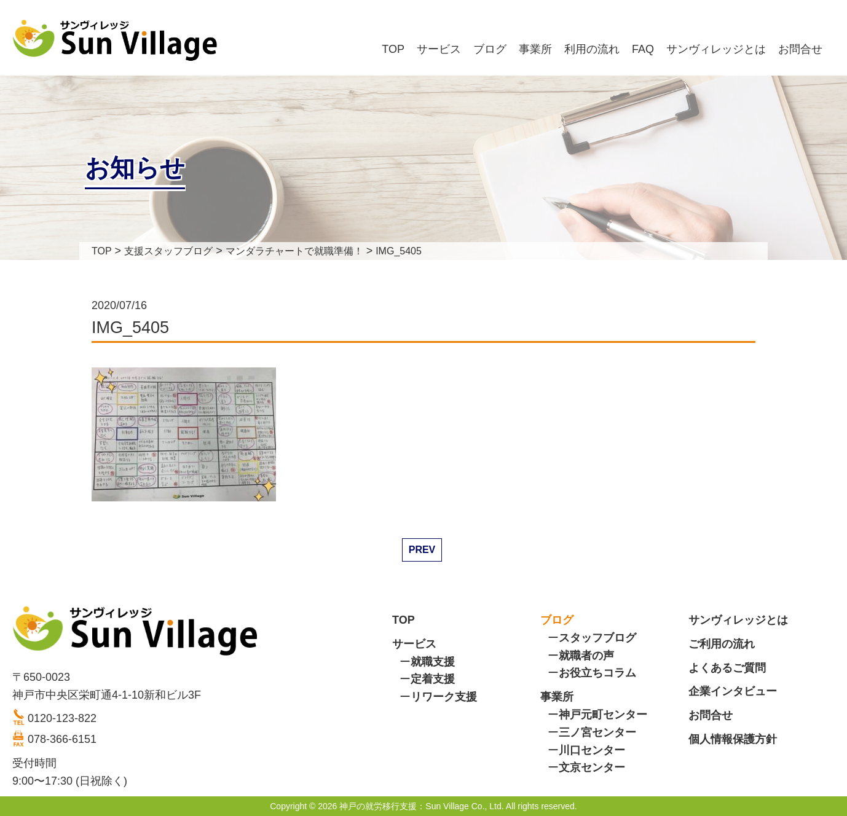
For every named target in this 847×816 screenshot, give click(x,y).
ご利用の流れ (721, 644)
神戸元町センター (603, 714)
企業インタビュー (732, 691)
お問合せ (800, 49)
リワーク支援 (444, 697)
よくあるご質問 (727, 668)
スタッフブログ (597, 638)
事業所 (535, 49)
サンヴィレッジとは (716, 49)
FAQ (643, 49)
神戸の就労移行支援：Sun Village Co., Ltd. (421, 806)
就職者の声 (586, 655)
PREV (422, 549)
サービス (439, 49)
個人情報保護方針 (732, 739)
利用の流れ (592, 49)
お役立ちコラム (597, 673)
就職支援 (433, 662)
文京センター (592, 767)
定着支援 (433, 679)
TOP (393, 49)
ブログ (489, 49)
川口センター (592, 750)
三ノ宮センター (597, 732)
